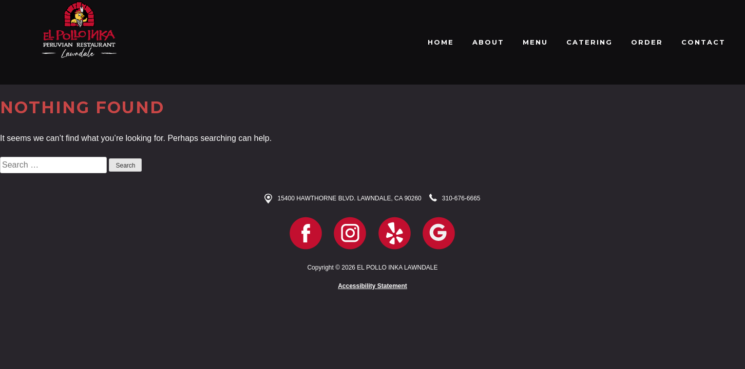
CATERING (589, 42)
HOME (441, 42)
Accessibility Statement (372, 286)
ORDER (647, 42)
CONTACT (703, 42)
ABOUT (488, 42)
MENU (535, 42)
